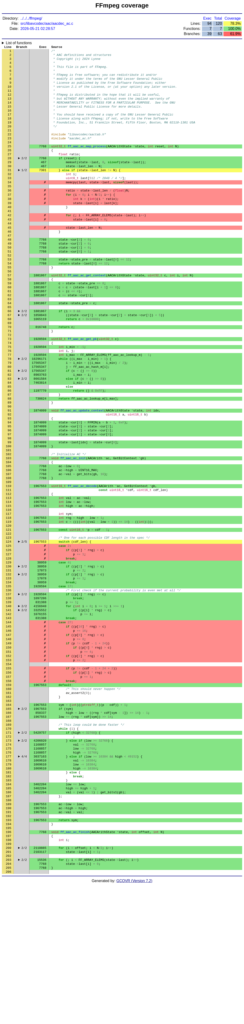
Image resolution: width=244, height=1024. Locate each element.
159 (8, 791)
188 (8, 926)
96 (9, 496)
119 (8, 604)
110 (8, 562)
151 (8, 753)
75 (9, 398)
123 (8, 622)
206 (8, 1011)
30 (9, 188)
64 (9, 347)
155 (8, 772)
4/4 (24, 875)
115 (8, 585)
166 (8, 824)
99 (9, 510)
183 (8, 903)
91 (9, 473)
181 (8, 894)
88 (9, 459)
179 (8, 884)
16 (9, 122)
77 (9, 407)
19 (9, 136)
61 (9, 333)
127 (8, 641)
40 (9, 234)
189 (8, 931)
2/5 (24, 627)
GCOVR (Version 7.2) (134, 1020)
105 (8, 538)
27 (9, 174)
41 (9, 239)
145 (8, 725)
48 (9, 272)
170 (8, 842)
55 (9, 305)
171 (8, 847)
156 (8, 777)
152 (8, 758)
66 (9, 356)
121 (8, 613)
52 (9, 290)
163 (8, 810)
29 (9, 183)
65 (9, 351)
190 (8, 936)
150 (8, 749)
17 (9, 127)
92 (9, 478)
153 (8, 763)
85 (9, 445)
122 (8, 618)
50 (9, 281)
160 (8, 795)
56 (9, 309)
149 (8, 744)
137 (8, 688)
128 (8, 646)
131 (8, 660)
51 (9, 286)
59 (9, 323)
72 (9, 384)
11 (9, 99)
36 (9, 216)
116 (8, 590)
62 (9, 337)
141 (8, 707)
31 (9, 192)
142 (8, 711)
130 (8, 655)
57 (9, 314)
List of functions (19, 43)
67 (9, 361)
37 (9, 220)
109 (8, 557)
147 (8, 735)
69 (9, 370)
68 (9, 365)
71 (9, 379)
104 (8, 534)
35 (9, 211)
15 (9, 117)
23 (9, 155)
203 (8, 997)
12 (9, 103)
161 (8, 800)
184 (8, 908)
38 (9, 225)
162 (8, 805)
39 (9, 230)
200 (8, 983)
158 (8, 786)
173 (8, 856)
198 (8, 973)
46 (9, 262)
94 (9, 487)
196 (8, 964)
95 (9, 492)
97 (9, 501)
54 (9, 300)
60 (9, 328)
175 (8, 866)
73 (9, 389)
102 (8, 524)
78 (9, 412)
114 (8, 580)
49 (9, 276)
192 (8, 945)
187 (8, 922)
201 (8, 987)
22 (9, 150)
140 (8, 702)
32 (9, 197)
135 (8, 679)
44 (9, 253)
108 (8, 552)
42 (9, 244)
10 (9, 94)
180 (8, 889)
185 (8, 912)
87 (9, 454)
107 (8, 548)
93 (9, 482)
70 (9, 375)
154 (8, 767)
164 (8, 814)
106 (8, 543)
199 (8, 978)
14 (9, 113)
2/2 (24, 178)
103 (8, 529)
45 (9, 258)
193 (8, 950)
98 (9, 506)
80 (9, 421)
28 (9, 178)
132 (8, 665)
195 (8, 959)
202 (8, 992)
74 (9, 393)
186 (8, 917)
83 (9, 435)
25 (9, 164)
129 (8, 651)
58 (9, 319)
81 (9, 426)
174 (8, 861)
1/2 (24, 192)
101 (8, 520)
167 (8, 828)
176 (8, 870)
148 (8, 739)
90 (9, 468)
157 (8, 781)
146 (8, 730)
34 (9, 206)
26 (9, 169)
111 (8, 566)
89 (9, 464)
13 (9, 108)
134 (8, 674)
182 (8, 898)
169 (8, 838)
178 (8, 880)
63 (9, 342)
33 (9, 202)
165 (8, 819)
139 (8, 697)
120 (8, 608)
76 (9, 403)
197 (8, 968)
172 (8, 852)
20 (9, 141)
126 (8, 637)
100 (8, 515)
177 (8, 875)
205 (8, 1006)
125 (8, 632)
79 (9, 417)
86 (9, 449)
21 (9, 146)
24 (9, 160)
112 (8, 571)
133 (8, 669)
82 (9, 431)
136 (8, 683)
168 (8, 833)
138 (8, 693)
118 (8, 599)
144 (8, 721)
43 (9, 248)
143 (8, 716)
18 (9, 132)
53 (9, 295)
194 (8, 954)
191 (8, 940)
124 (8, 627)
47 (9, 267)
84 (9, 440)
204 (8, 1001)
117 (8, 594)
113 (8, 576)
